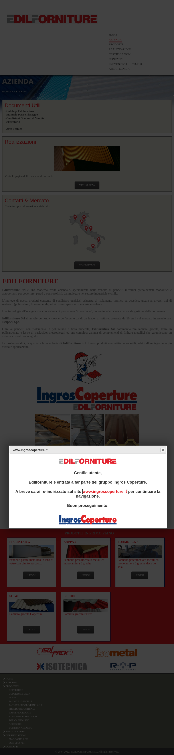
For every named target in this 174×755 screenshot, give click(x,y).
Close (162, 450)
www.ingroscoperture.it (105, 491)
